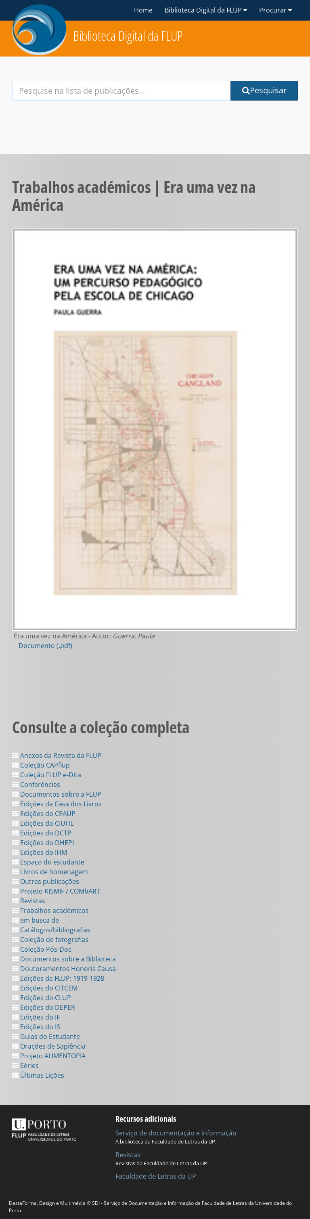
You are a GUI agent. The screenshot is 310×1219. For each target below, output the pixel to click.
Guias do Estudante (46, 1036)
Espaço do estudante (48, 862)
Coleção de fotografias (50, 939)
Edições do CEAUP (43, 813)
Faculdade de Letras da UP (155, 1176)
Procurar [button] (275, 10)
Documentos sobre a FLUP (56, 794)
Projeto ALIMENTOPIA (49, 1055)
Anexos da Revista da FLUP (56, 755)
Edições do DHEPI (43, 842)
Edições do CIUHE (43, 823)
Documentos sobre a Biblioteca (64, 959)
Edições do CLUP (41, 997)
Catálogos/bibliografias (51, 929)
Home (143, 10)
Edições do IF (36, 1017)
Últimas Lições (38, 1075)
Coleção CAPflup (41, 765)
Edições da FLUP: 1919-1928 (58, 978)
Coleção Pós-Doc (41, 949)
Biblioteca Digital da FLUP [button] (206, 10)
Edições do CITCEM (45, 988)
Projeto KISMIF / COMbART (56, 891)
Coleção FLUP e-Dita (46, 774)
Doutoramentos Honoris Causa (64, 968)
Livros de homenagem (50, 871)
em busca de (35, 920)
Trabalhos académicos (50, 910)
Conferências (36, 784)
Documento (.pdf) (45, 645)
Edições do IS (36, 1026)
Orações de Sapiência (49, 1046)
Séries (25, 1065)
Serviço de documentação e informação (176, 1133)
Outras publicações (45, 881)
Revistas (28, 900)
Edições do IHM (39, 852)
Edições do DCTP (41, 833)
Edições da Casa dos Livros (57, 803)
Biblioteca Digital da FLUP (128, 36)
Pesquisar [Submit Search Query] (264, 90)
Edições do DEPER (43, 1007)
